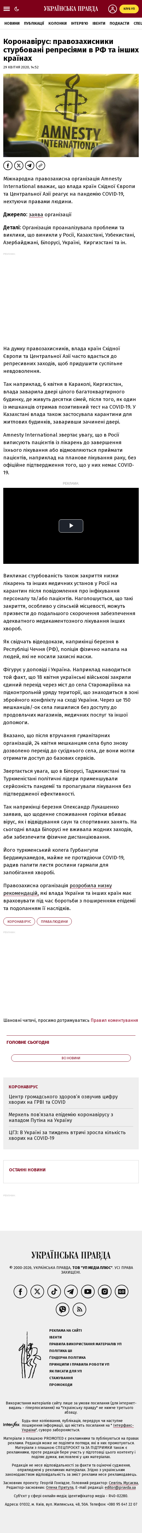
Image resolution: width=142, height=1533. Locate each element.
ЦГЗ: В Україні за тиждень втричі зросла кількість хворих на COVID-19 (67, 1135)
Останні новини (27, 1169)
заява (36, 214)
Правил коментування (114, 1020)
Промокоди (60, 1385)
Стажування (61, 1378)
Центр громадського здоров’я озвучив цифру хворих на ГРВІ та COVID (63, 1099)
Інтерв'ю (79, 23)
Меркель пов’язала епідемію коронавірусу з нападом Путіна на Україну (61, 1117)
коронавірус (19, 922)
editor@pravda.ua (120, 1487)
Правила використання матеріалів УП (85, 1344)
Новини (12, 23)
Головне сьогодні (28, 1042)
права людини (54, 922)
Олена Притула (59, 1487)
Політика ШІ (60, 1351)
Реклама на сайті (65, 1330)
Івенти (98, 23)
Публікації (34, 23)
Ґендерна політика (67, 1358)
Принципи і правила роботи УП (79, 1364)
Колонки (57, 23)
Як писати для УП (65, 1371)
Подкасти (119, 23)
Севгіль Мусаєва (123, 1483)
